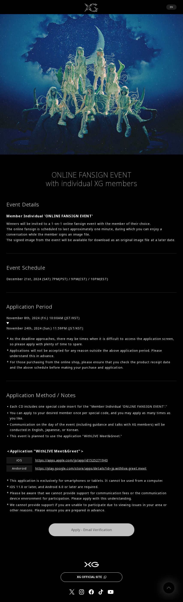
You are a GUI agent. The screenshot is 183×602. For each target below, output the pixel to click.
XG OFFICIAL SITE (91, 577)
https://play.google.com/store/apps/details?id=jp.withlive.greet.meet (91, 468)
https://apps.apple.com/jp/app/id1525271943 (71, 460)
